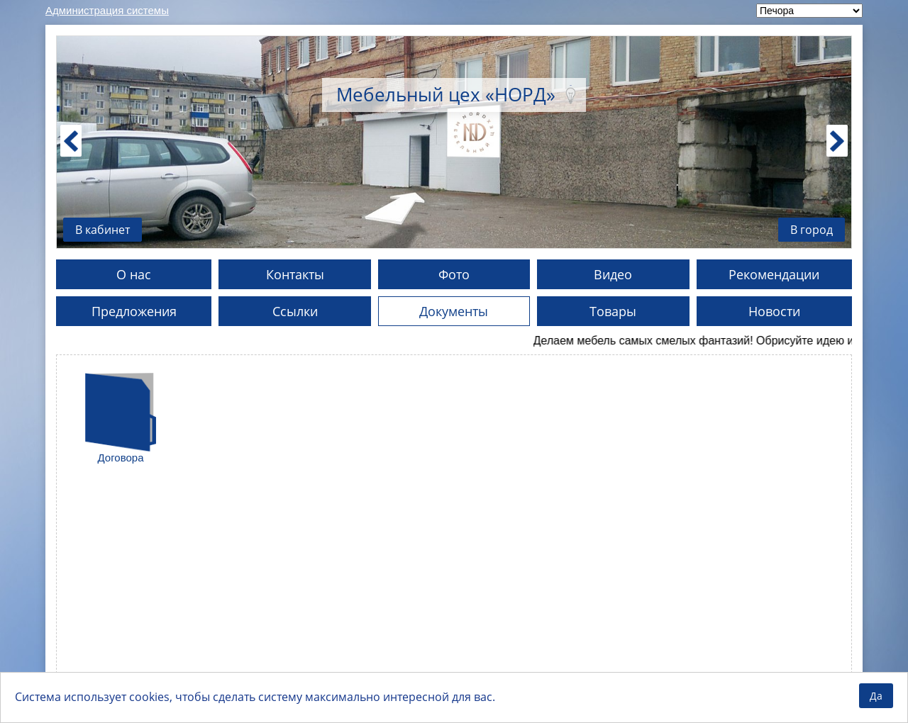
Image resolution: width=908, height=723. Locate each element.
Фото (454, 274)
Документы (453, 311)
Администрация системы (107, 10)
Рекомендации (774, 274)
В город (811, 229)
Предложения (134, 311)
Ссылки (295, 311)
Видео (613, 274)
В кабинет (102, 229)
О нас (133, 274)
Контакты (295, 274)
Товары (612, 311)
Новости (774, 311)
